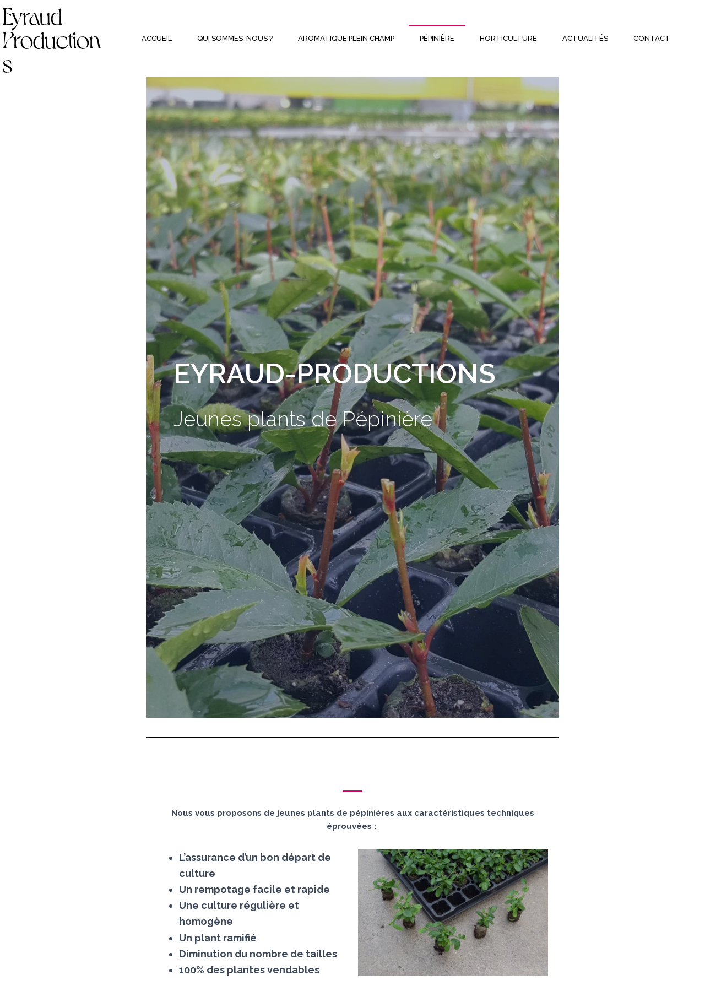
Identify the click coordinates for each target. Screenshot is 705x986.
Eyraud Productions (52, 38)
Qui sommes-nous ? (235, 38)
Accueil (157, 38)
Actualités (585, 38)
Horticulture (508, 38)
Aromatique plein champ (346, 38)
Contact (651, 38)
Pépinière (437, 38)
